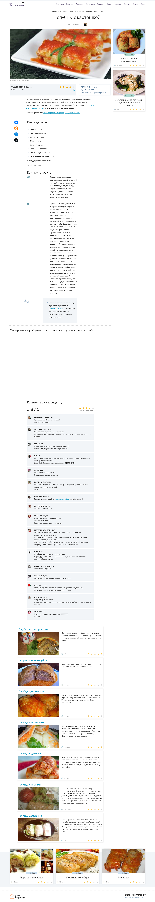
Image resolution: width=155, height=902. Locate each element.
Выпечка (60, 4)
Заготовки (90, 4)
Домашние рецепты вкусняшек (17, 896)
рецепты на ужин (72, 112)
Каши (108, 4)
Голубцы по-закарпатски (33, 629)
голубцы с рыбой (56, 308)
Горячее (70, 4)
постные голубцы (62, 499)
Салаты (127, 4)
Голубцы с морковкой (31, 722)
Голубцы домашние (30, 815)
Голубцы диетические (31, 691)
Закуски (100, 4)
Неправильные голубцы (32, 660)
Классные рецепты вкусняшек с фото (16, 3)
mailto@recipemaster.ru (134, 897)
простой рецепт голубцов (53, 112)
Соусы (135, 4)
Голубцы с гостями (29, 784)
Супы (143, 4)
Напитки (117, 4)
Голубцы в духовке (29, 753)
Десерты (80, 4)
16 (74, 90)
